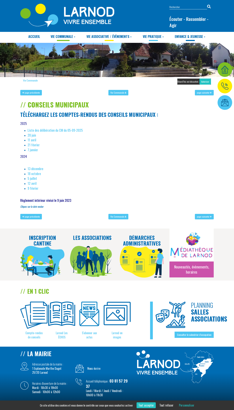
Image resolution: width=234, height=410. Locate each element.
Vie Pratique (153, 36)
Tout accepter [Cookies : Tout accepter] (146, 405)
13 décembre (35, 168)
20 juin (32, 135)
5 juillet (32, 178)
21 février (34, 144)
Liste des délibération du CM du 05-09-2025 (55, 130)
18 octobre (34, 173)
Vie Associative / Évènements (109, 36)
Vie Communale (63, 36)
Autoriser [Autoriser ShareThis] (205, 81)
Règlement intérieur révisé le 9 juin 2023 (45, 200)
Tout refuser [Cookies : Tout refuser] (166, 405)
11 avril (32, 139)
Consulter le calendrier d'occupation (194, 335)
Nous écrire (93, 368)
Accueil (34, 36)
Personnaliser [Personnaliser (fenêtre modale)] (186, 405)
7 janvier (33, 149)
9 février (33, 188)
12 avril (32, 183)
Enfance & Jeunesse (190, 36)
